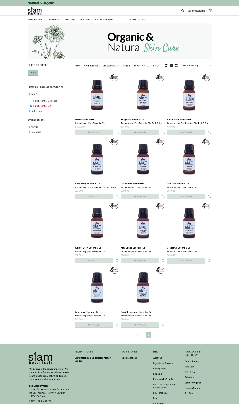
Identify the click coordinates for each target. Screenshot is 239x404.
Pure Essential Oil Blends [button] (45, 108)
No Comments (96, 348)
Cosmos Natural (192, 371)
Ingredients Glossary (163, 346)
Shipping (157, 357)
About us (157, 341)
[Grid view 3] (171, 73)
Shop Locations (129, 341)
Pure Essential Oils (111, 73)
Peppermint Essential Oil (180, 126)
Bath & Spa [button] (36, 118)
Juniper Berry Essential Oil (88, 243)
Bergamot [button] (36, 139)
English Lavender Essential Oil (136, 301)
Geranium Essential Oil (132, 184)
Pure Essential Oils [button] (42, 113)
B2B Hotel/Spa (160, 376)
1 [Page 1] (143, 317)
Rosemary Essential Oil (86, 301)
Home (78, 73)
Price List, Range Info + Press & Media (164, 369)
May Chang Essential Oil (133, 243)
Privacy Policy (159, 351)
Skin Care (189, 360)
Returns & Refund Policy (165, 362)
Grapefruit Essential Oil (179, 243)
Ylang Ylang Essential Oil (87, 184)
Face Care (189, 349)
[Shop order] (197, 73)
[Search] (183, 14)
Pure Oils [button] (35, 101)
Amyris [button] (34, 134)
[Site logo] (38, 14)
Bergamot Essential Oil (133, 126)
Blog (155, 381)
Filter (33, 80)
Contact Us (158, 386)
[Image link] (40, 340)
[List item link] (49, 383)
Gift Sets (189, 376)
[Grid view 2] (166, 73)
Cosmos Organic (193, 365)
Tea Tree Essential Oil (179, 184)
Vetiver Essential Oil (85, 126)
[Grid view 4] (176, 73)
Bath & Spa (158, 130)
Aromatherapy (91, 73)
